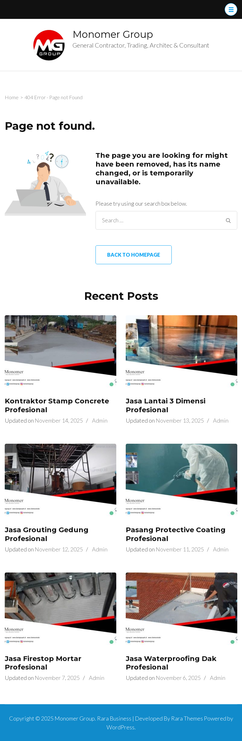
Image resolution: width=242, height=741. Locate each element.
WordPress (121, 727)
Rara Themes (187, 718)
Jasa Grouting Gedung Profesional (47, 534)
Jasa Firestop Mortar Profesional (43, 663)
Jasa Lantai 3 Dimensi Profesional (165, 405)
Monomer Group (112, 34)
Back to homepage (133, 255)
